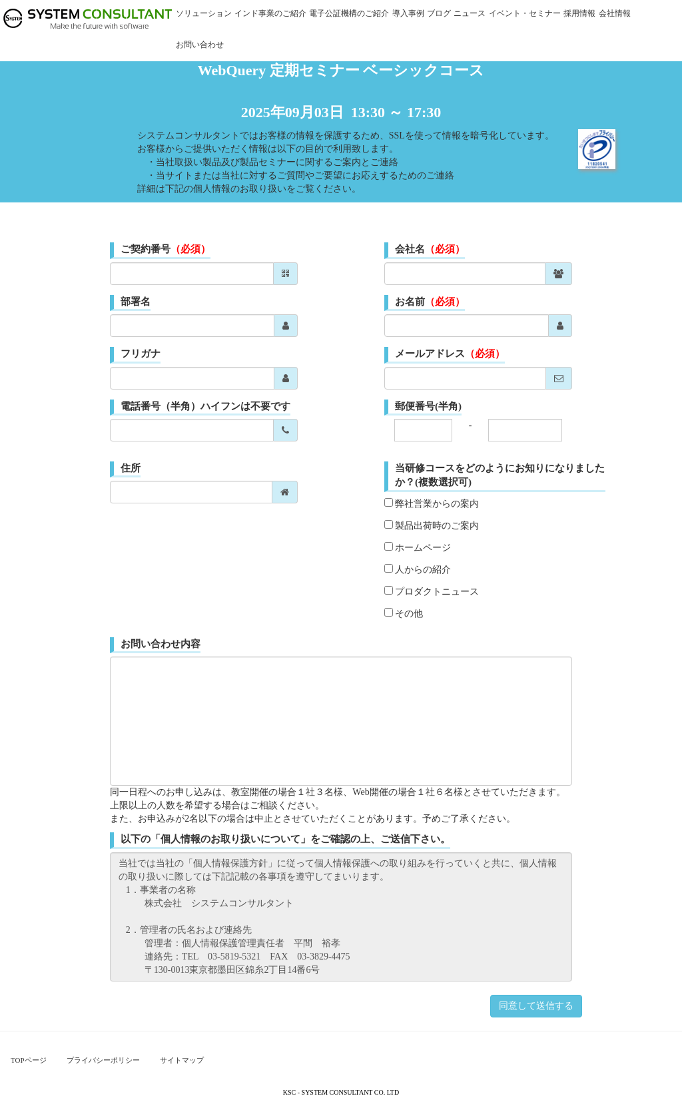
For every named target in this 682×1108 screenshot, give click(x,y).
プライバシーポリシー (103, 1060)
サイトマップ (182, 1060)
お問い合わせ (200, 44)
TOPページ (29, 1060)
